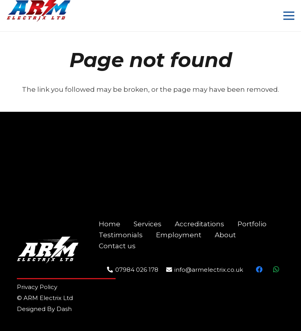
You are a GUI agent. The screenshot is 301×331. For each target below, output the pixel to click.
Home (109, 224)
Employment (178, 235)
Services (147, 224)
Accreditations (199, 224)
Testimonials (121, 235)
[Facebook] (259, 269)
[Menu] (288, 15)
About (225, 235)
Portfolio (252, 224)
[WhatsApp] (276, 269)
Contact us (117, 246)
